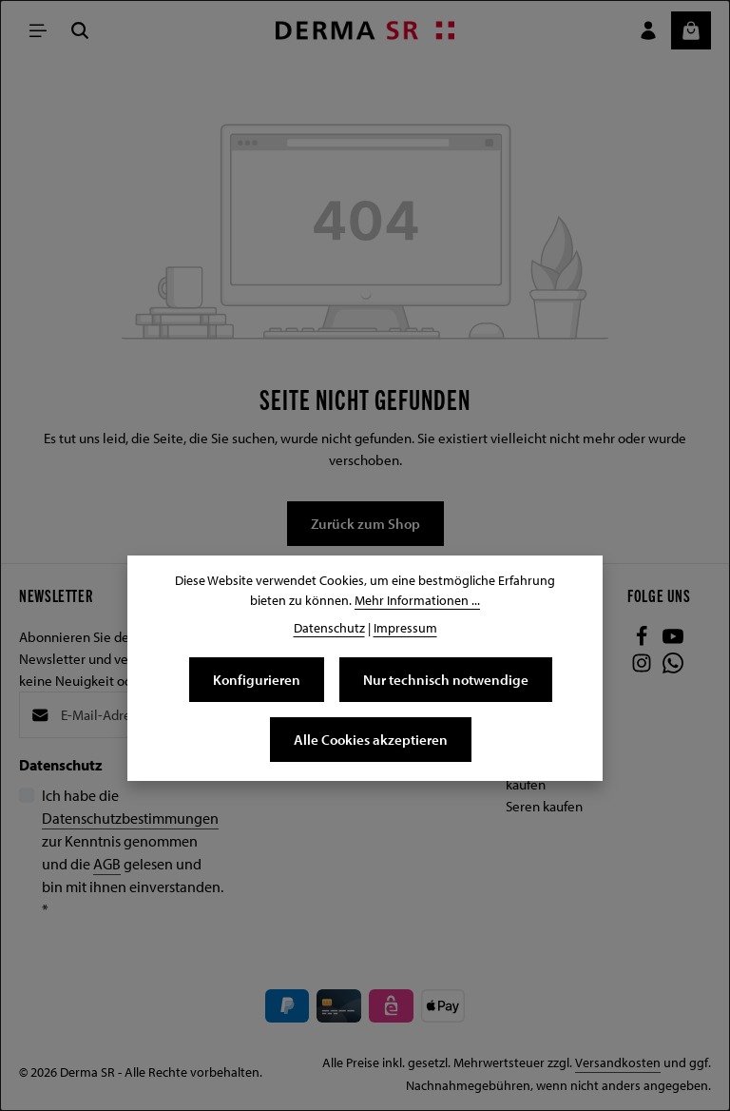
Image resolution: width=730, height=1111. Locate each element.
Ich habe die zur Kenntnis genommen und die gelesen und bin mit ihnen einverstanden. (132, 852)
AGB (107, 863)
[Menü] (38, 30)
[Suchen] (80, 30)
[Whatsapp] (673, 667)
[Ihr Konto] (648, 30)
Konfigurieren (256, 679)
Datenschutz (329, 627)
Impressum (405, 627)
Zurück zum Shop (365, 523)
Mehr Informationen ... (417, 600)
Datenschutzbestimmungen (130, 818)
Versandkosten (618, 1062)
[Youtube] (673, 641)
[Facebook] (643, 641)
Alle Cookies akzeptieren (371, 739)
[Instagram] (643, 667)
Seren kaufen (544, 805)
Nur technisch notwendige (445, 679)
